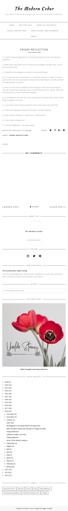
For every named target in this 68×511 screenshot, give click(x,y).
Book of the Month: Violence (17, 440)
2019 (6, 402)
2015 (6, 469)
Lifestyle (44, 493)
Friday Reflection (13, 431)
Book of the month (46, 25)
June (8, 452)
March (9, 461)
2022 (6, 393)
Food (35, 489)
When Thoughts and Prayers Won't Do (34, 369)
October (10, 420)
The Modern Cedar (34, 8)
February (10, 464)
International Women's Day (31, 493)
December (10, 414)
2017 (6, 408)
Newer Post (11, 207)
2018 (6, 405)
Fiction (29, 489)
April (8, 458)
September (11, 443)
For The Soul (25, 25)
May (8, 455)
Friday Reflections (17, 31)
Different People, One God (16, 434)
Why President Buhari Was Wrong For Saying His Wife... (27, 429)
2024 (6, 388)
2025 (6, 385)
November (10, 417)
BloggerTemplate (47, 508)
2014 (6, 472)
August (9, 446)
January (9, 467)
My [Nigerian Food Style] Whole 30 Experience (23, 426)
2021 (6, 396)
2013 (6, 475)
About (34, 36)
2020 (6, 399)
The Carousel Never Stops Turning (14, 271)
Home (12, 25)
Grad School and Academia (45, 31)
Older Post (57, 207)
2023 (6, 391)
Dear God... (11, 423)
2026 (6, 382)
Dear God (20, 489)
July (8, 449)
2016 (6, 411)
